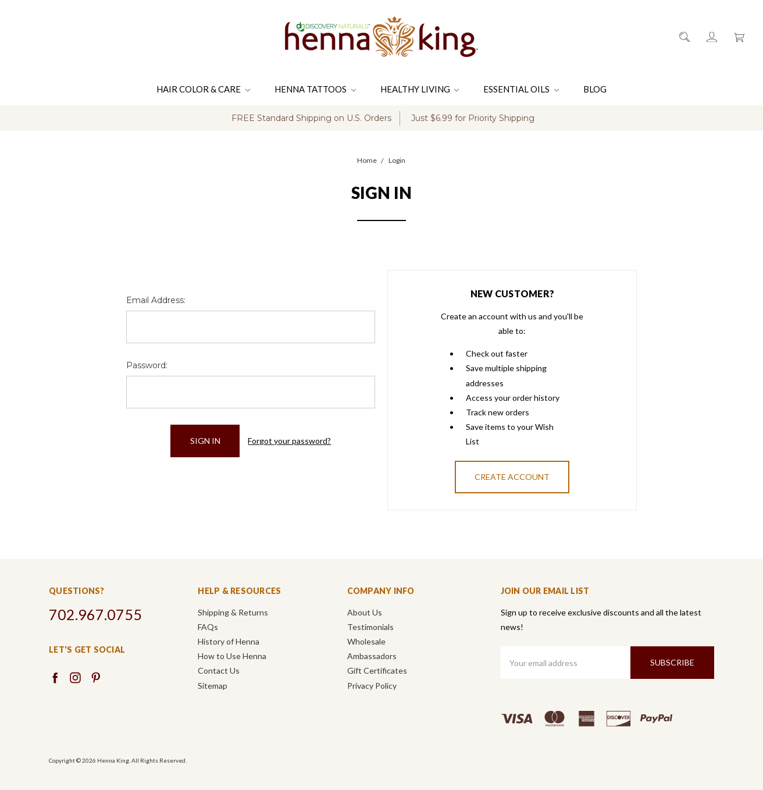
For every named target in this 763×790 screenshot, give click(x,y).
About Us (364, 612)
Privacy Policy (372, 686)
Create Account (512, 477)
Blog (595, 89)
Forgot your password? (289, 441)
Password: (146, 365)
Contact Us (219, 670)
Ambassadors (372, 656)
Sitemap (212, 686)
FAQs (208, 627)
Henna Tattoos (315, 89)
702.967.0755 (95, 614)
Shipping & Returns (233, 612)
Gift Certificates (377, 670)
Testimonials (370, 627)
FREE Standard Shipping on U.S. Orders (311, 118)
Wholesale (366, 641)
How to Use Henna (232, 656)
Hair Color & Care (203, 89)
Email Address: (156, 300)
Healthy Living (419, 89)
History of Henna (228, 641)
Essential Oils (521, 89)
